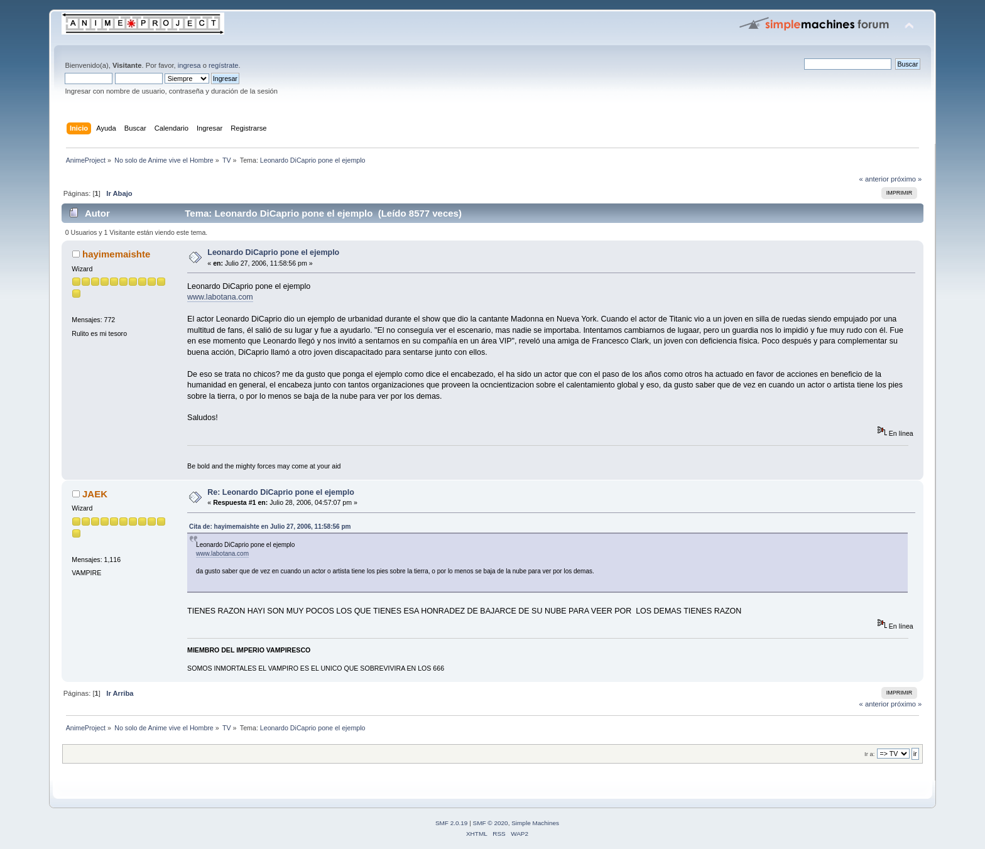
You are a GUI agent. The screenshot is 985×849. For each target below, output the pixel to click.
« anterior (874, 179)
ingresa (189, 65)
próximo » (906, 179)
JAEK (94, 494)
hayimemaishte (116, 254)
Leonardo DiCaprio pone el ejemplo (273, 252)
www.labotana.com (220, 297)
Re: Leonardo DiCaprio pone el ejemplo (280, 492)
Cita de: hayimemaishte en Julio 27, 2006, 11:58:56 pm (270, 526)
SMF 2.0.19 (451, 822)
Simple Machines (535, 822)
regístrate (223, 65)
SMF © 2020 (490, 822)
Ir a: (869, 753)
